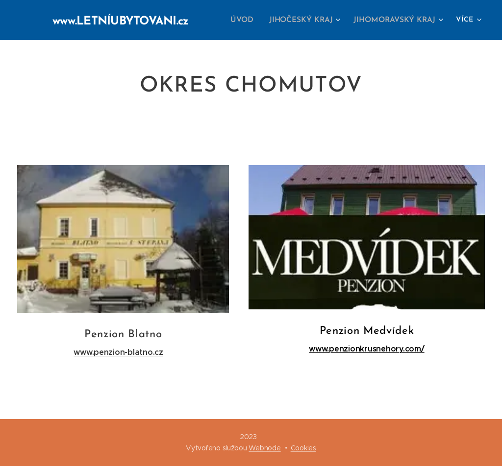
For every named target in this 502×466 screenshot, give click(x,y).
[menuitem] (249, 20)
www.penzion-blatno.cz (118, 352)
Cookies (303, 447)
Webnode (264, 447)
